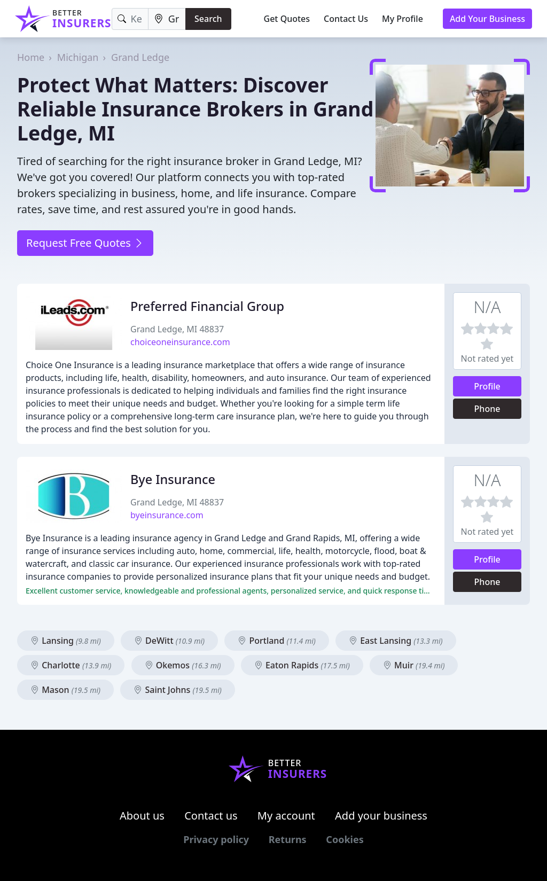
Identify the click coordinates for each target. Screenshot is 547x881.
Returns (288, 839)
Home (30, 57)
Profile (487, 386)
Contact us (211, 815)
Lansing (65, 640)
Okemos (183, 665)
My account (286, 815)
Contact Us (346, 19)
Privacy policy (216, 839)
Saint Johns (178, 690)
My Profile (402, 19)
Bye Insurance (172, 479)
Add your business (381, 815)
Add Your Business (487, 19)
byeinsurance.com (167, 515)
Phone (487, 409)
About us (142, 815)
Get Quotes (287, 19)
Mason (65, 690)
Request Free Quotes (85, 243)
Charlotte (70, 665)
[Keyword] (130, 19)
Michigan (78, 57)
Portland (277, 640)
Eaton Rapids (302, 665)
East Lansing (396, 640)
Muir (414, 665)
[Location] (167, 19)
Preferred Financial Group (207, 306)
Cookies (344, 839)
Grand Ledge (140, 57)
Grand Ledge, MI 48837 (177, 329)
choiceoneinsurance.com (180, 342)
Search (208, 19)
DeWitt (169, 640)
